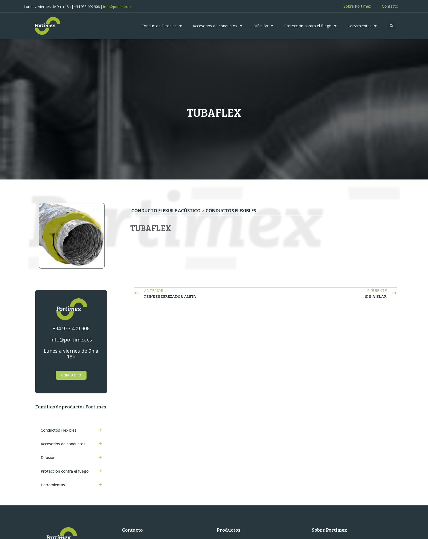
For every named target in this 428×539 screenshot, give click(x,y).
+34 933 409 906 (71, 328)
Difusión (263, 26)
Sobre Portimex (357, 6)
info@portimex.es (118, 6)
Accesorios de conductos (217, 26)
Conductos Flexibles (161, 26)
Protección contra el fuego (310, 26)
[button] (392, 26)
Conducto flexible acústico (166, 211)
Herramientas (362, 26)
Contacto (390, 6)
